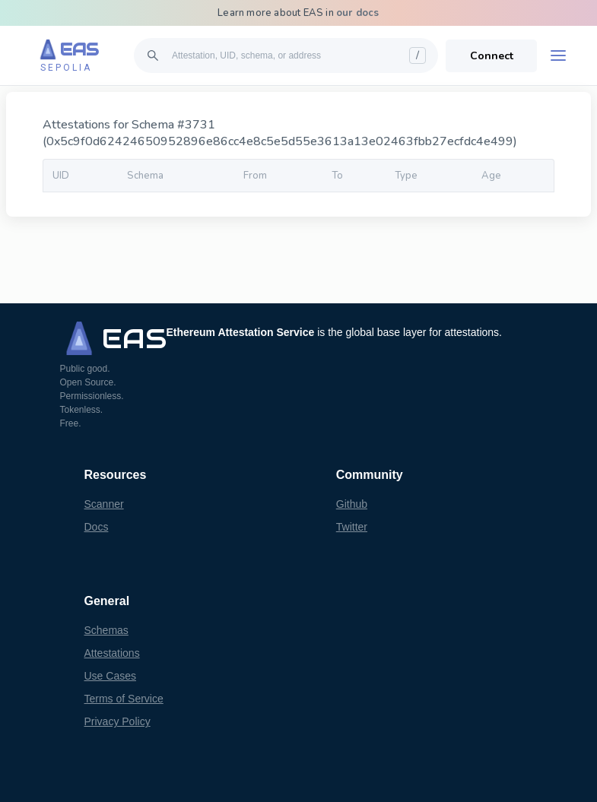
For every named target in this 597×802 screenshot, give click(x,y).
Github (351, 504)
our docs (357, 13)
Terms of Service (124, 699)
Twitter (351, 527)
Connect (491, 56)
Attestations (112, 653)
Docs (96, 527)
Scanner (104, 504)
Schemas (106, 630)
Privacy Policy (117, 721)
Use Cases (110, 676)
